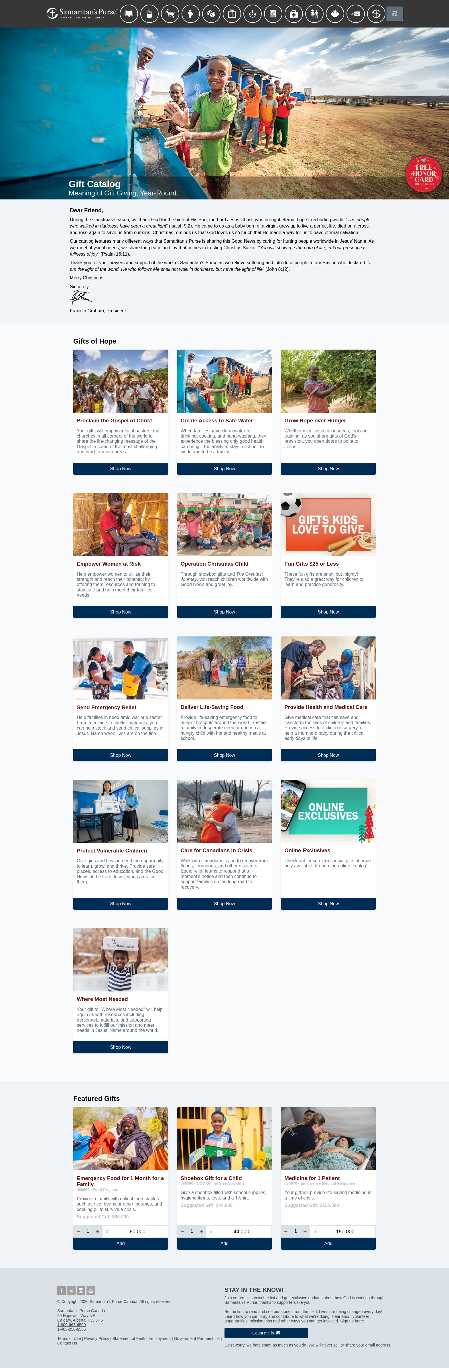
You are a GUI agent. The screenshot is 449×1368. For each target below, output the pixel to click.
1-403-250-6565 (71, 1329)
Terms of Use (69, 1338)
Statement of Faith (128, 1338)
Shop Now (120, 468)
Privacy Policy (96, 1338)
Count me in (266, 1333)
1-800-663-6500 (71, 1324)
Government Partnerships (197, 1338)
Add (121, 1243)
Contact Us (67, 1343)
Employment (159, 1338)
